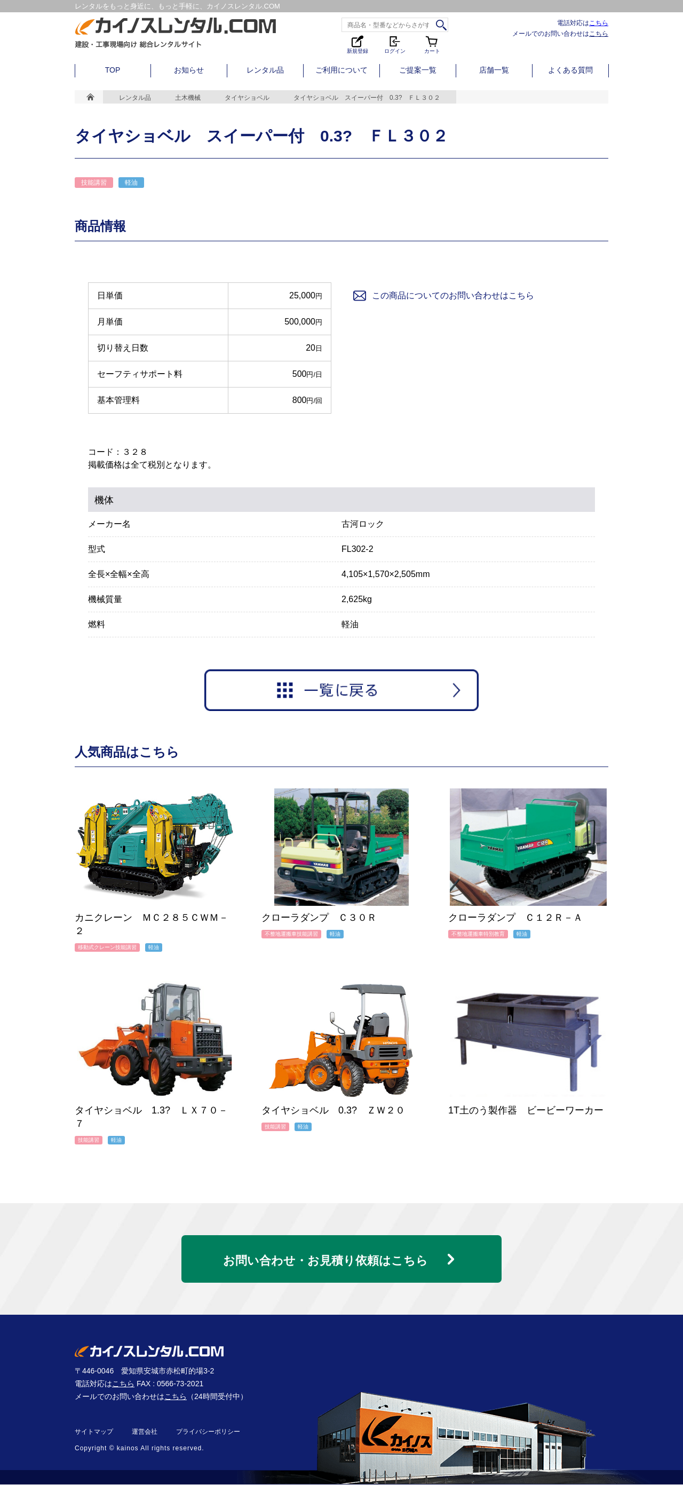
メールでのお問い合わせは (560, 33)
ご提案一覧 (417, 70)
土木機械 (188, 97)
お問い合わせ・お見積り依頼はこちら (325, 1258)
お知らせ (189, 70)
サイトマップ (94, 1432)
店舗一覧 (494, 70)
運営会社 (144, 1432)
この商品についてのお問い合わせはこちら (443, 296)
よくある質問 (570, 70)
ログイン (395, 44)
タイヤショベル (247, 97)
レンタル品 (265, 70)
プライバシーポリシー (208, 1432)
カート (432, 44)
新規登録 (358, 44)
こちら (598, 22)
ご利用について (341, 70)
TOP (113, 70)
